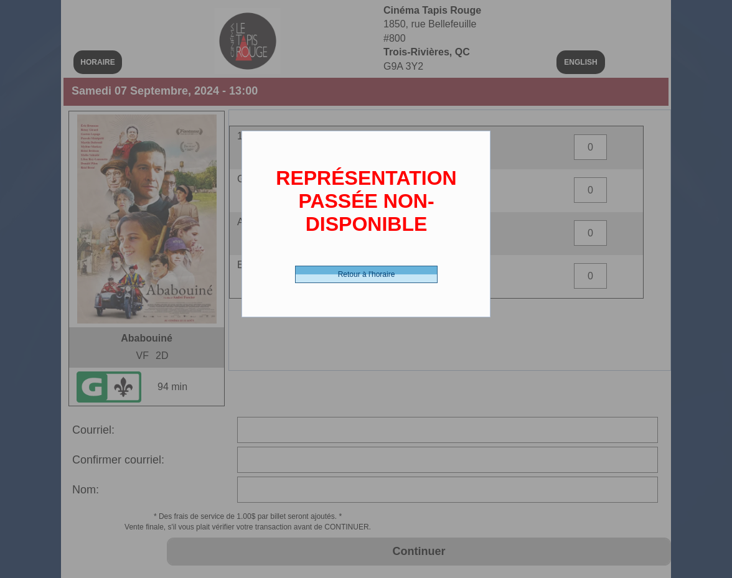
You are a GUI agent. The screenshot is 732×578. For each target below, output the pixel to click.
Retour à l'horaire (366, 274)
